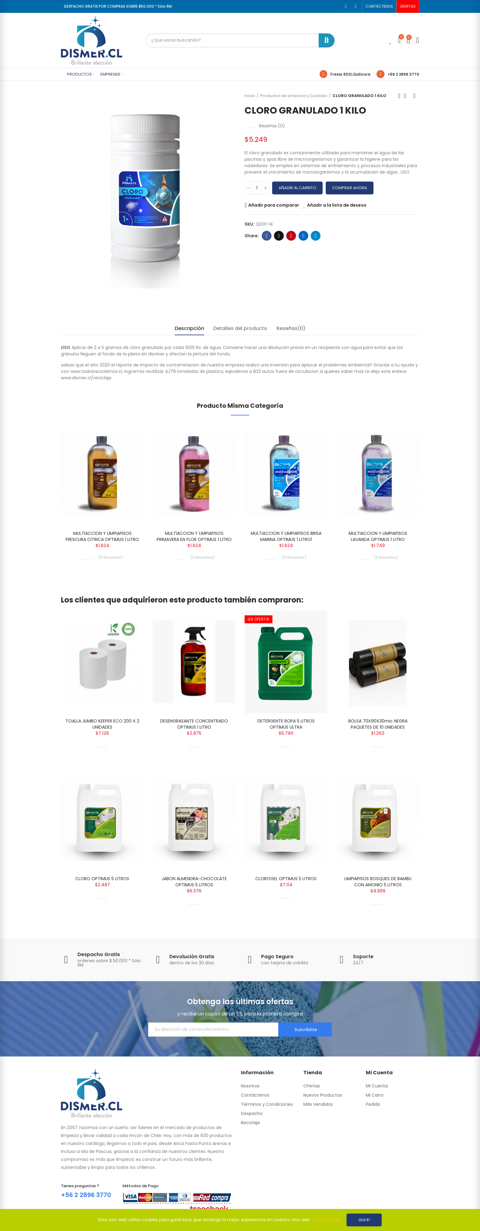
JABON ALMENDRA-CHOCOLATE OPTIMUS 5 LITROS (194, 882)
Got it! (364, 1220)
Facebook (267, 236)
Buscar (327, 40)
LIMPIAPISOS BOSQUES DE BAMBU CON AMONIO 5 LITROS (377, 882)
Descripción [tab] (189, 328)
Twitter (279, 236)
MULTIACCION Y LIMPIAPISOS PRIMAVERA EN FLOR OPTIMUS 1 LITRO (194, 536)
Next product (414, 96)
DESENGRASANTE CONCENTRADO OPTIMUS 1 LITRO (194, 724)
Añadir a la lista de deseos (336, 205)
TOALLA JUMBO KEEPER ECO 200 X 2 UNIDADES (102, 724)
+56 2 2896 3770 (403, 74)
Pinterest (291, 236)
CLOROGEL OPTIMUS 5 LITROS (286, 879)
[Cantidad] (257, 188)
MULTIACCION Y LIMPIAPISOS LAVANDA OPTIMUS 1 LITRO (378, 536)
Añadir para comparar (273, 205)
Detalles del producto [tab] (240, 328)
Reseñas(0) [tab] (291, 328)
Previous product (399, 96)
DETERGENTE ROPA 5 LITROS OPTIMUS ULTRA (286, 724)
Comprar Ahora (349, 188)
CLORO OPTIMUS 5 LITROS (102, 879)
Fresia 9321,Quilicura (350, 74)
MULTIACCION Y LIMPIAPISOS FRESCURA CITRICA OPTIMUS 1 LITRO (102, 536)
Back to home (407, 96)
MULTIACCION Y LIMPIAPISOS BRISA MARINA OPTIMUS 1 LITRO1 (286, 536)
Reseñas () (272, 126)
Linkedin (303, 236)
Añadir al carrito (297, 188)
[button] (379, 6)
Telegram (316, 236)
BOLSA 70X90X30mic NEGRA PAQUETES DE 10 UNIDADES (377, 724)
